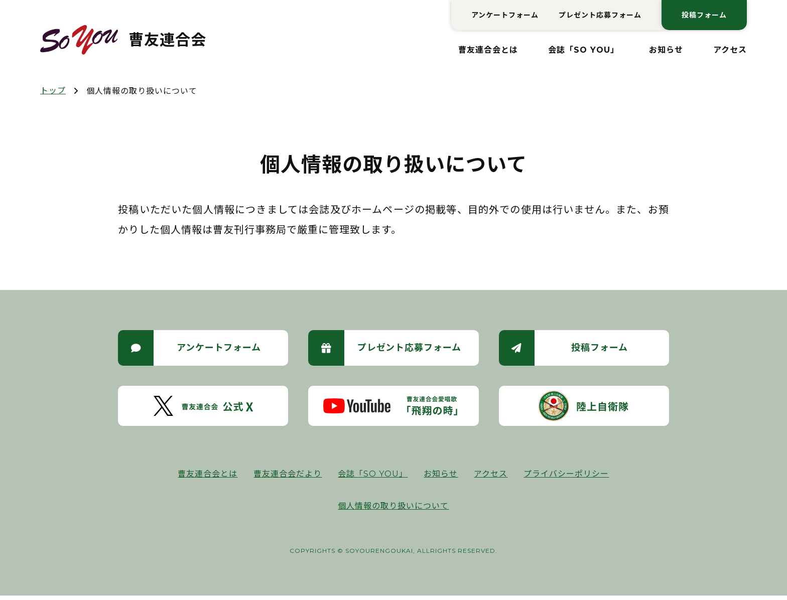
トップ (53, 90)
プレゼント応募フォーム (600, 15)
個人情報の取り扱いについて (393, 510)
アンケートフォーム (505, 15)
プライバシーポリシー (566, 478)
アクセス (730, 50)
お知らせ (666, 50)
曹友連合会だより (287, 478)
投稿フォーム (704, 15)
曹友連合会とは (488, 50)
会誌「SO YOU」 (583, 50)
